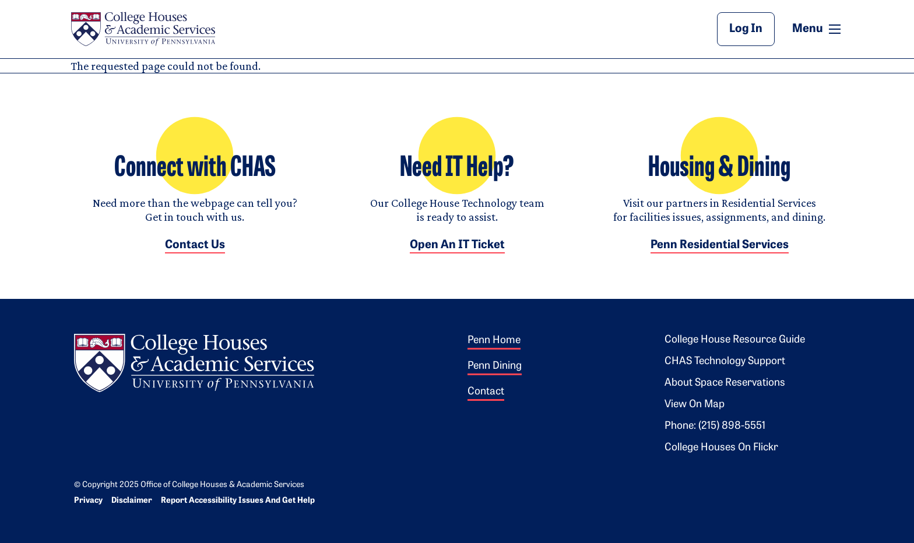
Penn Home (494, 340)
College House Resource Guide (735, 339)
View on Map (695, 404)
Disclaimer (131, 500)
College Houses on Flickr (721, 447)
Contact (485, 391)
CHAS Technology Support (725, 361)
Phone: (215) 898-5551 (715, 426)
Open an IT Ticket (457, 245)
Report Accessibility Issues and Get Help (238, 500)
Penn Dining (494, 366)
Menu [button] (817, 28)
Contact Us (195, 245)
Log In (745, 29)
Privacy (88, 500)
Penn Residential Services (720, 245)
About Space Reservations (725, 383)
